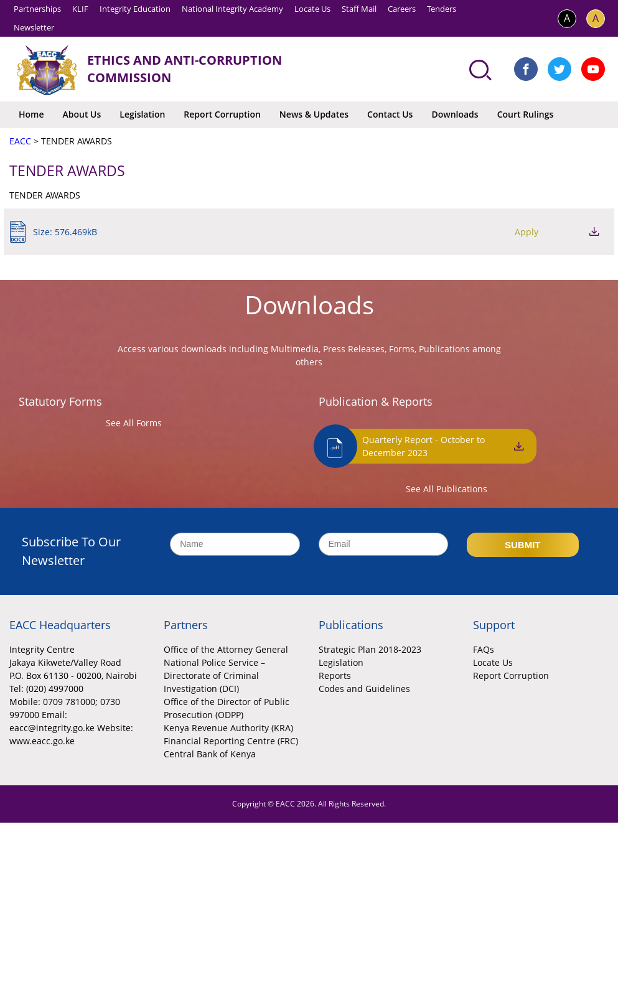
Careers (402, 8)
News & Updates (314, 114)
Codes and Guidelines (364, 688)
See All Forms (134, 423)
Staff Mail (359, 8)
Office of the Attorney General (226, 649)
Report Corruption (222, 114)
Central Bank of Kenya (210, 754)
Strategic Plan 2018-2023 (370, 649)
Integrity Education (135, 8)
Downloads (454, 114)
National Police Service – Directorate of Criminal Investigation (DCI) (214, 675)
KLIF (80, 8)
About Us (82, 114)
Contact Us (390, 114)
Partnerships (37, 8)
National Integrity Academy (232, 8)
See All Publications (446, 489)
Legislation (142, 114)
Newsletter (34, 27)
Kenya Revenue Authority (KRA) (228, 728)
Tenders (441, 8)
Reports (335, 675)
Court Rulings (525, 114)
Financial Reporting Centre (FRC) (231, 741)
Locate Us (312, 8)
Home (31, 114)
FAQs (483, 649)
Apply (526, 232)
